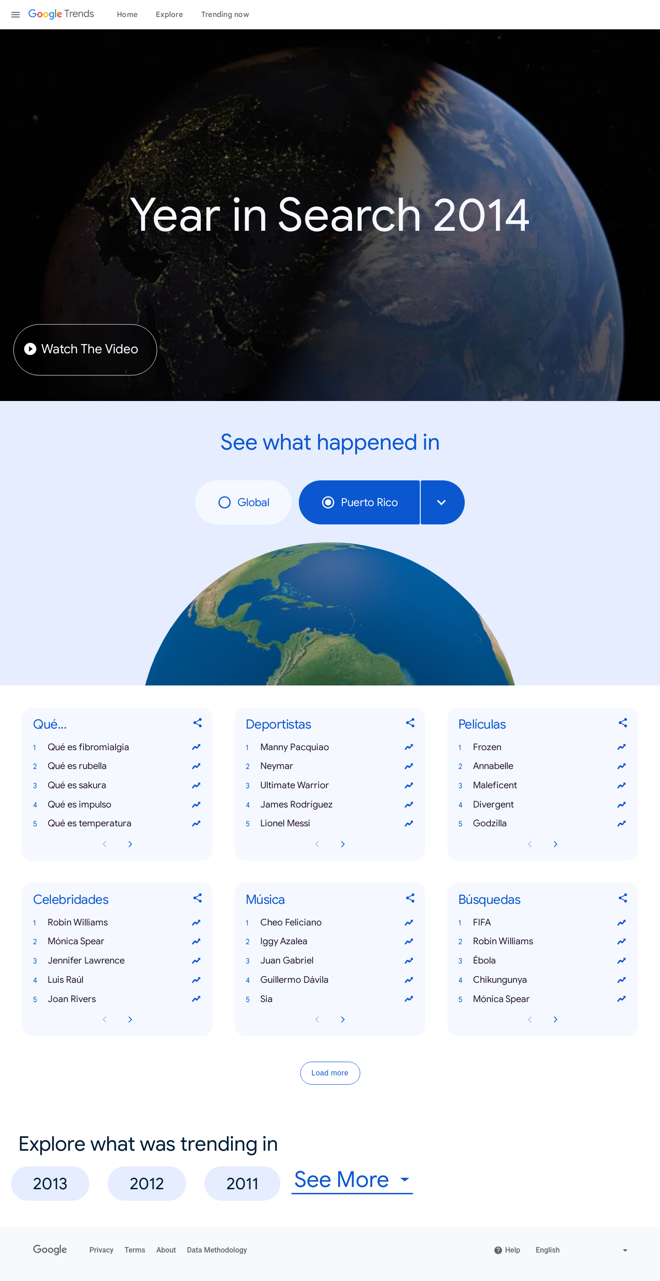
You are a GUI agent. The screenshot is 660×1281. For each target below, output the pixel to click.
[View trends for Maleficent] (621, 785)
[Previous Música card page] (317, 1020)
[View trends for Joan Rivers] (196, 999)
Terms (135, 1250)
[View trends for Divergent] (621, 804)
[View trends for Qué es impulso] (196, 804)
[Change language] (583, 1250)
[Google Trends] (61, 15)
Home (127, 14)
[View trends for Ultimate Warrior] (408, 785)
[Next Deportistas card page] (343, 844)
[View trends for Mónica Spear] (196, 941)
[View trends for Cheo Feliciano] (408, 922)
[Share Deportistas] (410, 725)
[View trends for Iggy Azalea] (408, 941)
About (166, 1250)
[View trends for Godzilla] (621, 824)
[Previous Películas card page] (530, 844)
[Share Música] (410, 900)
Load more (330, 1073)
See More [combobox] (341, 1179)
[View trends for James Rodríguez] (408, 804)
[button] (117, 747)
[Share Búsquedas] (623, 900)
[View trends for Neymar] (408, 766)
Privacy (101, 1250)
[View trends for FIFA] (621, 922)
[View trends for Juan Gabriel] (408, 960)
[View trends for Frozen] (621, 747)
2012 (147, 1183)
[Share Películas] (623, 725)
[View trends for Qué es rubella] (196, 766)
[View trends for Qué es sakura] (196, 785)
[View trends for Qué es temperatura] (196, 824)
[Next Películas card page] (555, 844)
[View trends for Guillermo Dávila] (408, 980)
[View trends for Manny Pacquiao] (408, 747)
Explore (169, 14)
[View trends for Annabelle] (621, 766)
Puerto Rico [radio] (359, 502)
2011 (242, 1183)
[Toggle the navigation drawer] (16, 15)
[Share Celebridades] (198, 900)
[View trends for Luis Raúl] (196, 980)
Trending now (225, 14)
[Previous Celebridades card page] (105, 1020)
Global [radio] (243, 502)
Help (507, 1250)
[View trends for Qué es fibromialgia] (196, 747)
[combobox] (443, 502)
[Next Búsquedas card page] (555, 1020)
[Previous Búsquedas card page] (530, 1020)
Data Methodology (217, 1250)
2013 (50, 1183)
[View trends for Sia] (408, 999)
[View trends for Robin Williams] (196, 922)
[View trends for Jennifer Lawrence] (196, 960)
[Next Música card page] (343, 1020)
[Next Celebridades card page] (130, 1020)
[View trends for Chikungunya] (621, 980)
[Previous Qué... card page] (105, 844)
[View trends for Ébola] (621, 960)
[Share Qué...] (198, 725)
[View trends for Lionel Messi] (408, 824)
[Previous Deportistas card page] (317, 844)
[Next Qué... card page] (130, 844)
